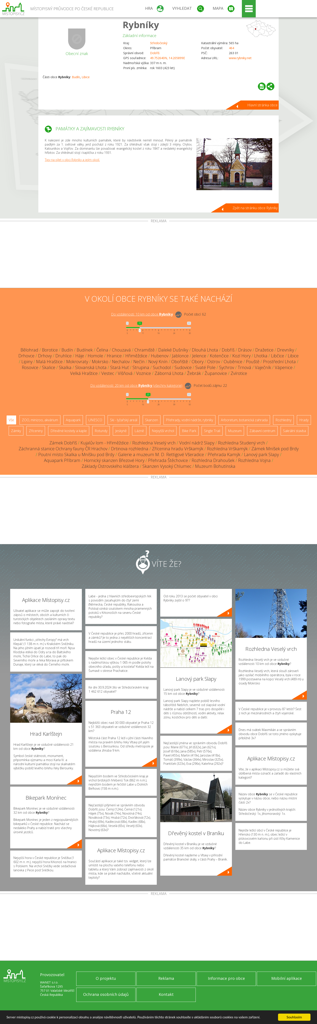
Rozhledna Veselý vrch (154, 443)
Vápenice (284, 367)
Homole (95, 356)
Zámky (16, 430)
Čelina (102, 350)
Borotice (50, 350)
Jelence (199, 356)
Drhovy (45, 356)
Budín (76, 77)
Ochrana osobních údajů (106, 994)
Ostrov (213, 362)
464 (231, 48)
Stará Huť (119, 367)
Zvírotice (239, 373)
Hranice (114, 356)
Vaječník (263, 367)
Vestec (107, 373)
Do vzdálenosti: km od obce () (136, 385)
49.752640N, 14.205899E (167, 58)
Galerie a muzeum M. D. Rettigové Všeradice (161, 454)
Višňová (125, 373)
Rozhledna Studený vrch (241, 443)
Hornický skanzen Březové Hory (114, 460)
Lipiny (26, 362)
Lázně (139, 430)
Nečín (139, 362)
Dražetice (264, 350)
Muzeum (235, 430)
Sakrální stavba (294, 430)
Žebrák (194, 373)
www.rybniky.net (240, 58)
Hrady (304, 420)
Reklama (166, 978)
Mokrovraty (77, 362)
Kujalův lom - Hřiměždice (105, 443)
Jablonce (180, 356)
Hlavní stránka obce (262, 105)
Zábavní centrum (262, 430)
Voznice (143, 373)
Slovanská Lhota (91, 367)
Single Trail (212, 430)
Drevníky (285, 350)
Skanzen (151, 420)
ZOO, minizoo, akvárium (40, 420)
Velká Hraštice (84, 373)
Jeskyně (121, 430)
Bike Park (189, 430)
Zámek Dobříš (63, 443)
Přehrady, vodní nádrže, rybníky (189, 420)
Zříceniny (36, 430)
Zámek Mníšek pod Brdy (275, 449)
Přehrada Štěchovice (168, 460)
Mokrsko (100, 362)
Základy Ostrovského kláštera (110, 466)
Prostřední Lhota (279, 362)
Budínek (85, 350)
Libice (86, 77)
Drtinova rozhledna (129, 449)
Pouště (252, 362)
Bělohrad (29, 350)
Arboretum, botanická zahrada (244, 420)
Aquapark (73, 420)
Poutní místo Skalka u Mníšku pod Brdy (76, 454)
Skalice (48, 367)
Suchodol (162, 367)
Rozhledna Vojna (254, 460)
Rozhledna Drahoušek (213, 460)
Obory (198, 362)
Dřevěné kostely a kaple (68, 430)
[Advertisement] (158, 255)
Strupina (141, 367)
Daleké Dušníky (173, 350)
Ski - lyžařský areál (123, 420)
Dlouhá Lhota (205, 350)
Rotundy (101, 430)
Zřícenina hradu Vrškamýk (177, 449)
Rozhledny (283, 420)
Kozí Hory (241, 356)
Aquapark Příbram (62, 460)
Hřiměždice (136, 356)
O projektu (106, 978)
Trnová (244, 367)
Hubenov (159, 356)
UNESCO (95, 420)
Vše (11, 420)
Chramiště (144, 350)
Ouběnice (233, 362)
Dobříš (155, 53)
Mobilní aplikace (286, 978)
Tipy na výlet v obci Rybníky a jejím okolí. (72, 160)
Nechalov (121, 362)
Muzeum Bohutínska (215, 466)
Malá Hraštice (49, 362)
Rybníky (141, 24)
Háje (79, 356)
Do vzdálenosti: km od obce (142, 314)
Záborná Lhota (169, 373)
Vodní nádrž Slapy (196, 443)
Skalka (65, 367)
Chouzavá (121, 350)
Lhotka (260, 356)
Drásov (245, 350)
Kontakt (166, 994)
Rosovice (30, 367)
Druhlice (63, 356)
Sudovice (183, 367)
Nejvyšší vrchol (163, 430)
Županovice (216, 373)
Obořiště (179, 362)
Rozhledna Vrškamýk (227, 449)
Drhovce (26, 356)
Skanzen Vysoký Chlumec (166, 466)
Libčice (277, 356)
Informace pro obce (226, 978)
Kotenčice (219, 356)
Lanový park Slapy (261, 454)
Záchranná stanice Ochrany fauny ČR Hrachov (63, 449)
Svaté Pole (205, 367)
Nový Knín (158, 362)
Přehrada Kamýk (224, 454)
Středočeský (158, 43)
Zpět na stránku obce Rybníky (255, 208)
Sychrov (226, 367)
